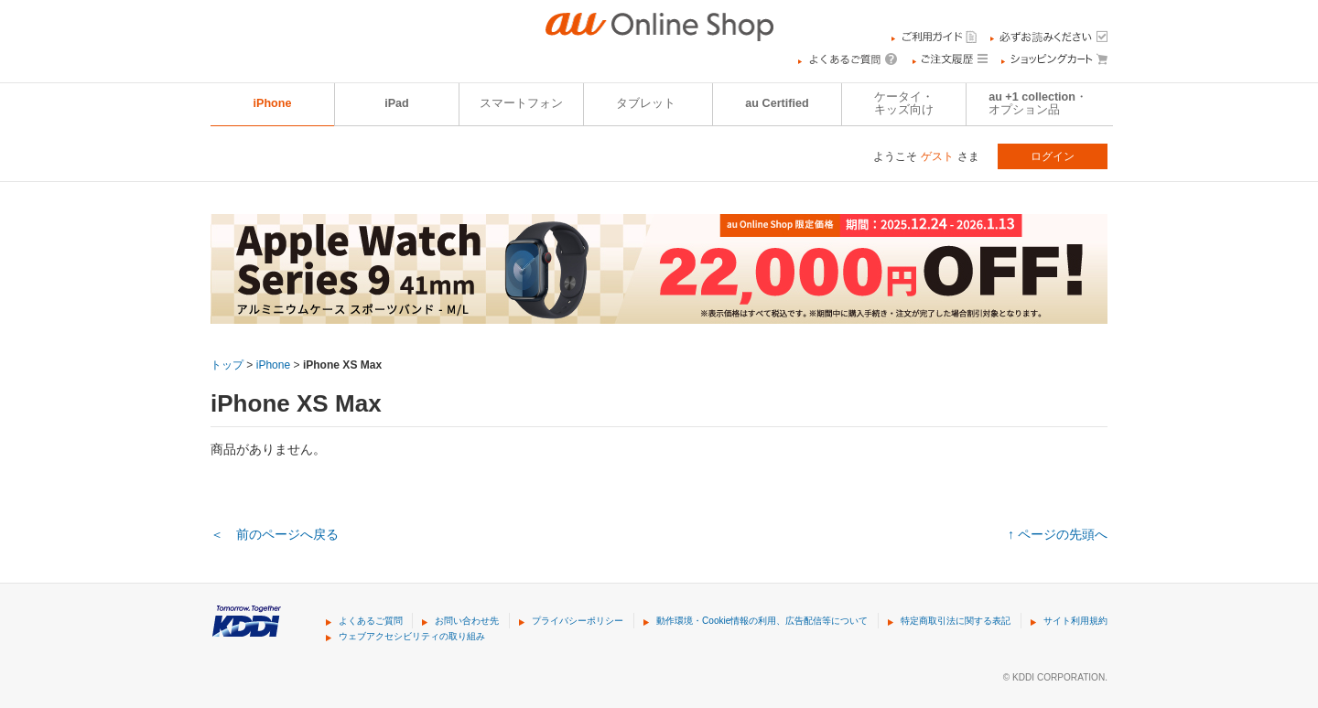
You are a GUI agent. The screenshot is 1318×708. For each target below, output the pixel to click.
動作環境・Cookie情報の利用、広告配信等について (762, 621)
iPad (396, 103)
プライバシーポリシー (577, 621)
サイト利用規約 (1075, 621)
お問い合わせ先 (467, 621)
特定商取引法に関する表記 (955, 621)
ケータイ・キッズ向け (904, 103)
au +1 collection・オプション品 (1037, 103)
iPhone (273, 103)
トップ (227, 365)
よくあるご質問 (371, 621)
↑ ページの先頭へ (1057, 534)
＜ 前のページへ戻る (275, 534)
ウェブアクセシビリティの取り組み (412, 636)
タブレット (645, 103)
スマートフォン (521, 103)
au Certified (776, 103)
